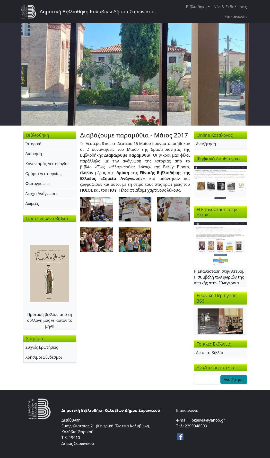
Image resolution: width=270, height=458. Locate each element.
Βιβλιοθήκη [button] (196, 6)
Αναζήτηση (206, 143)
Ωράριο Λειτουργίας (44, 173)
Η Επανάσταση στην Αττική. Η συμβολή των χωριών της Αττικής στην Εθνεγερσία (219, 277)
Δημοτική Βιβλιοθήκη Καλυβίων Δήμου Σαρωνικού (97, 11)
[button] (96, 209)
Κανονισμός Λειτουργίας (48, 163)
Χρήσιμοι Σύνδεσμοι (44, 357)
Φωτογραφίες (38, 183)
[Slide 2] (139, 119)
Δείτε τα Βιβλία (209, 352)
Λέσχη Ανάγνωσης (42, 193)
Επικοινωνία (236, 16)
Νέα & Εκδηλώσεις (230, 6)
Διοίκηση (34, 153)
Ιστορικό (34, 143)
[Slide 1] (130, 119)
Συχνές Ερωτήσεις (42, 347)
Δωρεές (32, 203)
